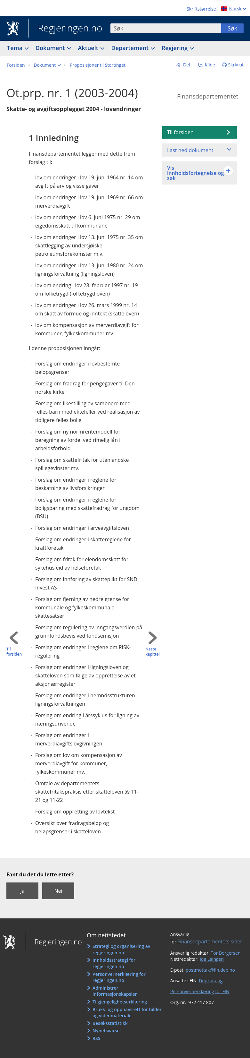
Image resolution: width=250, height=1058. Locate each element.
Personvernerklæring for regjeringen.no (119, 977)
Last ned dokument (190, 150)
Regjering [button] (175, 48)
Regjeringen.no (65, 28)
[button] (47, 65)
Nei (58, 890)
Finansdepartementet (207, 96)
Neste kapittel (152, 652)
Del (186, 65)
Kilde (209, 65)
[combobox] (165, 28)
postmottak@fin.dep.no (210, 970)
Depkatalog (210, 980)
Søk (232, 28)
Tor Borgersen (225, 953)
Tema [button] (15, 48)
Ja (22, 890)
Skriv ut (236, 65)
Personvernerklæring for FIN (200, 991)
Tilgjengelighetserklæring (120, 1002)
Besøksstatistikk (110, 1023)
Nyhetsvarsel (107, 1031)
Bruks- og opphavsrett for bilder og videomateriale (127, 1012)
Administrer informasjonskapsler (115, 991)
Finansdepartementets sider (209, 941)
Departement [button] (130, 48)
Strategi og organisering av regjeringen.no (121, 949)
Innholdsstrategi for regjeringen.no (114, 963)
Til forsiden (14, 652)
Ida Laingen (212, 959)
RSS (96, 1038)
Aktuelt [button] (89, 48)
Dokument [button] (51, 48)
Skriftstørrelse (201, 9)
